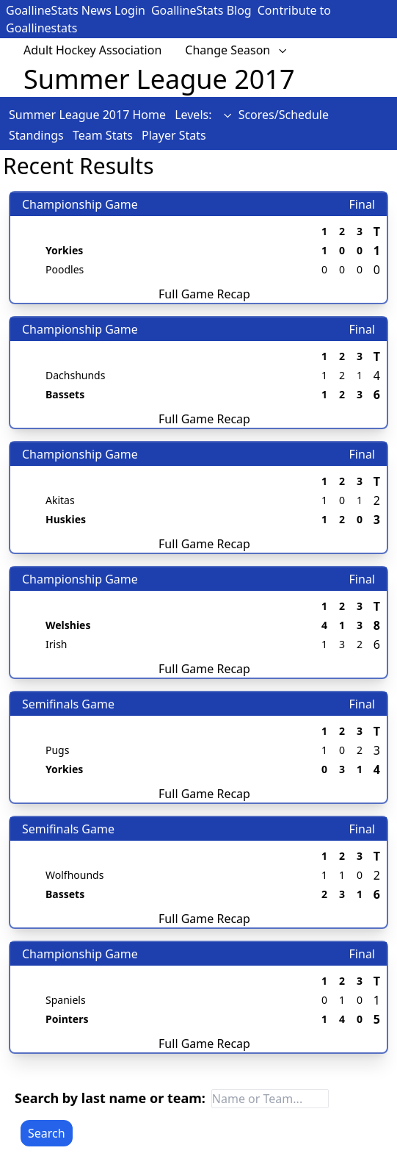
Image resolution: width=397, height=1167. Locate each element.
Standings (38, 135)
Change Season (236, 50)
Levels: (203, 115)
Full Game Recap (204, 294)
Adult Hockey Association (92, 50)
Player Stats (174, 135)
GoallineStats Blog (201, 10)
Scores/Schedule (283, 115)
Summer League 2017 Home (89, 115)
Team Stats (104, 135)
